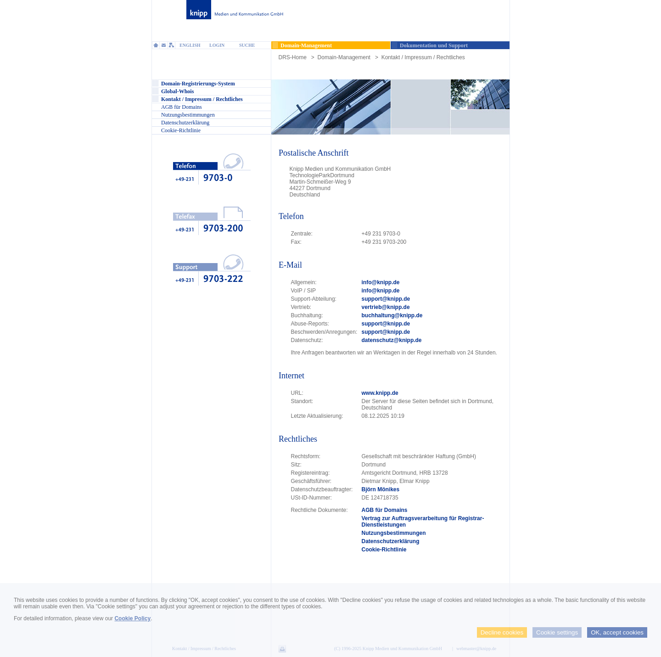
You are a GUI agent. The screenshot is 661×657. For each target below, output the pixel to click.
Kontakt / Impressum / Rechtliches (423, 57)
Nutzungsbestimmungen (394, 533)
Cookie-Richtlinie (384, 549)
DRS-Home (293, 57)
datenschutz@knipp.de (392, 340)
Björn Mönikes (381, 489)
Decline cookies (502, 632)
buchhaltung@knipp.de (392, 315)
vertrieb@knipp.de (386, 307)
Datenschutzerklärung (391, 541)
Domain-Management (344, 57)
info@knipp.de (381, 282)
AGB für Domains (385, 510)
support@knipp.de (386, 299)
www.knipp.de (380, 393)
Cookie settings (557, 632)
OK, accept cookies (617, 632)
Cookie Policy (132, 618)
